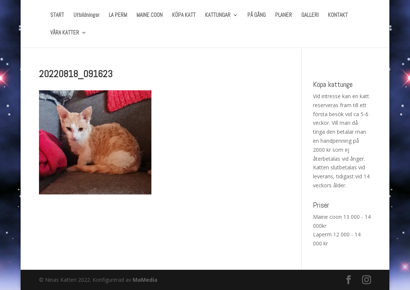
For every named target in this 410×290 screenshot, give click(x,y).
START (57, 15)
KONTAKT (338, 15)
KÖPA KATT (184, 15)
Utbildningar (86, 15)
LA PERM (118, 15)
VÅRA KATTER (64, 33)
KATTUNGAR (217, 15)
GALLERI (310, 15)
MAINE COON (149, 15)
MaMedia (145, 279)
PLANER (283, 15)
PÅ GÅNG (256, 15)
